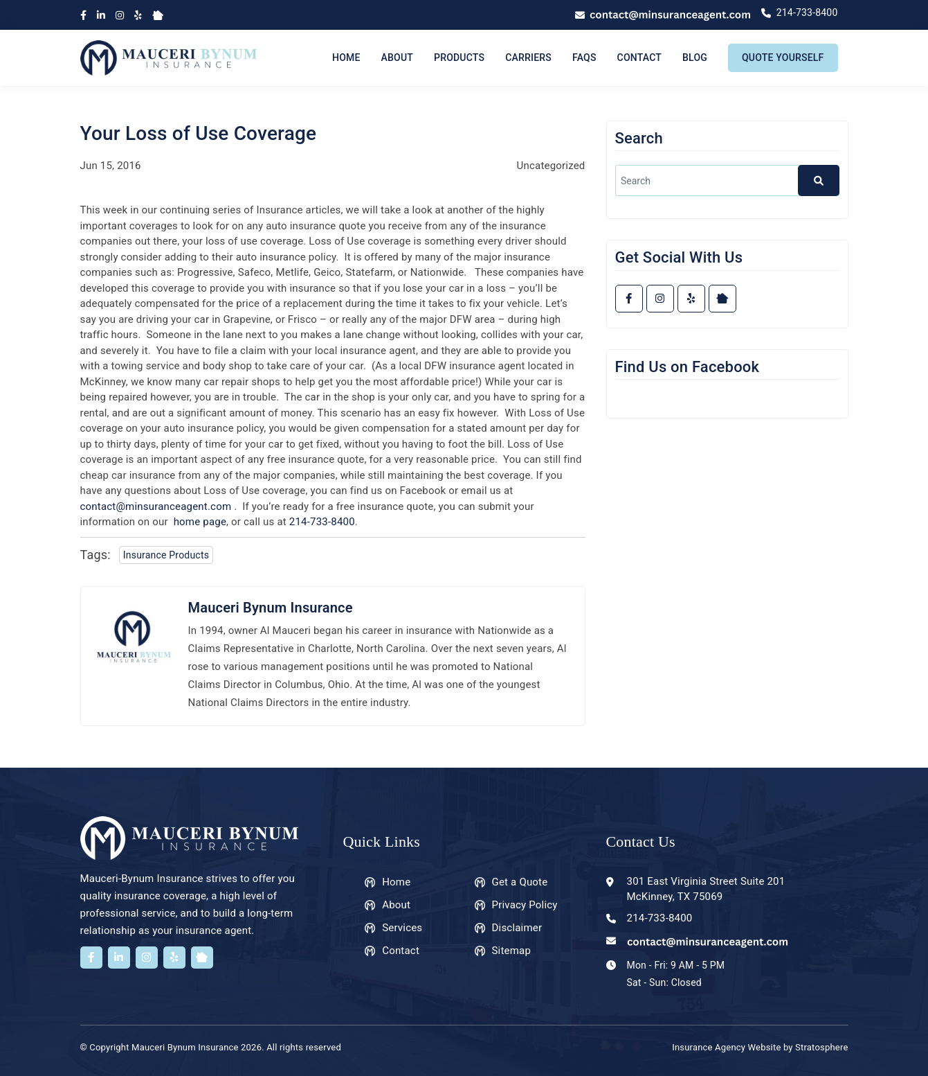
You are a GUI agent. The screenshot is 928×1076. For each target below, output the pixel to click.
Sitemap (511, 950)
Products (459, 57)
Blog (694, 57)
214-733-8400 (322, 521)
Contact (639, 57)
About (397, 57)
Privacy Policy (525, 905)
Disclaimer (517, 927)
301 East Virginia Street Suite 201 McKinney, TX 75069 (706, 889)
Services (402, 927)
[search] (727, 180)
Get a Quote (520, 882)
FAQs (584, 57)
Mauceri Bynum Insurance (270, 607)
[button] (818, 180)
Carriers (528, 57)
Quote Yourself (783, 57)
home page (200, 521)
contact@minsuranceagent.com (156, 506)
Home (346, 57)
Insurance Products (166, 555)
